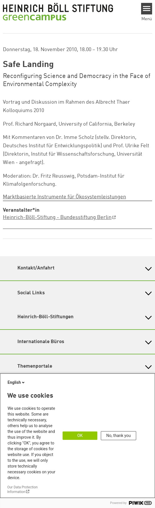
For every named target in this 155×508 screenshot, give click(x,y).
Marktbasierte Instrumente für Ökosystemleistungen (64, 197)
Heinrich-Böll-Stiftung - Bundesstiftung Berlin (57, 217)
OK (80, 435)
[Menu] (146, 8)
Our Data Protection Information (22, 489)
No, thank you (118, 435)
